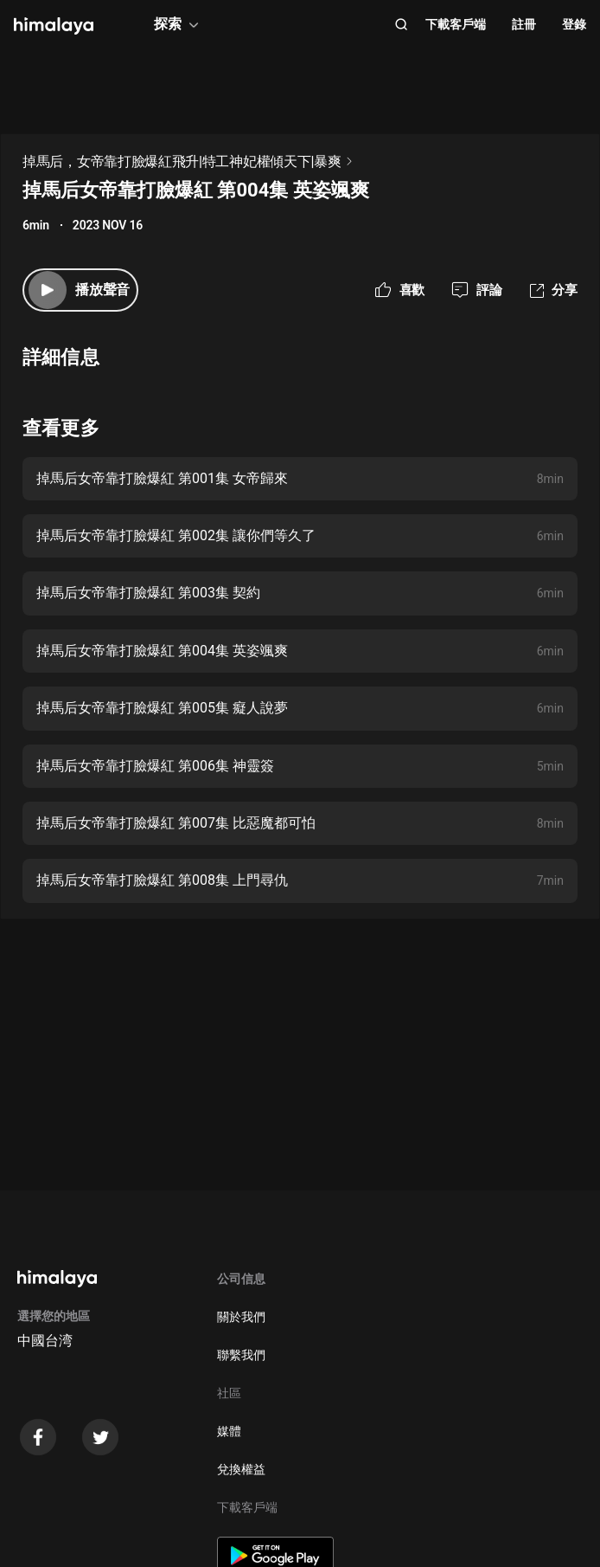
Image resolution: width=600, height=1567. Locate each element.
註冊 (524, 24)
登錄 (574, 24)
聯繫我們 (241, 1355)
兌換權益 (241, 1469)
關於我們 (241, 1317)
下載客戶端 (455, 24)
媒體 (229, 1431)
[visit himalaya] (53, 26)
